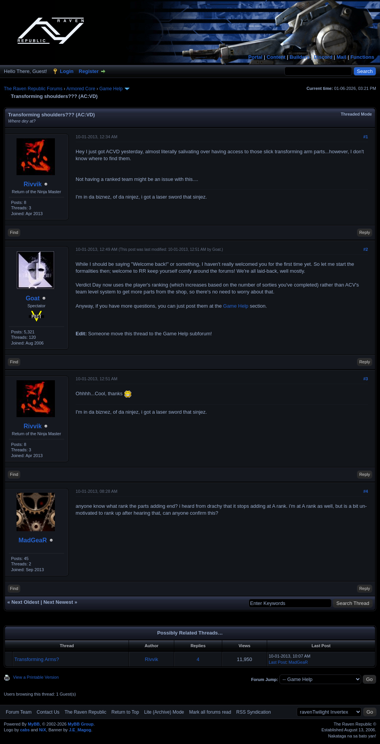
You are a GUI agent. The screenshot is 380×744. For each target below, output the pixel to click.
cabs (25, 729)
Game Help (111, 88)
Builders (300, 57)
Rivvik (33, 184)
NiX (42, 729)
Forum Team (18, 712)
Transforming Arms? (36, 659)
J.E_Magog (80, 729)
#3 (365, 378)
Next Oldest (25, 602)
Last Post (277, 662)
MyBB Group (80, 724)
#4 (365, 491)
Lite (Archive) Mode (164, 712)
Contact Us (47, 712)
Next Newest (58, 602)
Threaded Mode (356, 114)
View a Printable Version (36, 677)
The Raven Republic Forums (33, 88)
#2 (365, 249)
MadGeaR (32, 540)
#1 (365, 136)
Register (89, 71)
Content (276, 57)
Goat (33, 298)
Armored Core (80, 88)
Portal (255, 57)
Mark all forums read (210, 712)
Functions (362, 57)
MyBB (34, 724)
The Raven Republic (85, 712)
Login (66, 71)
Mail (341, 57)
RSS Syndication (253, 712)
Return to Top (125, 712)
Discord (323, 57)
